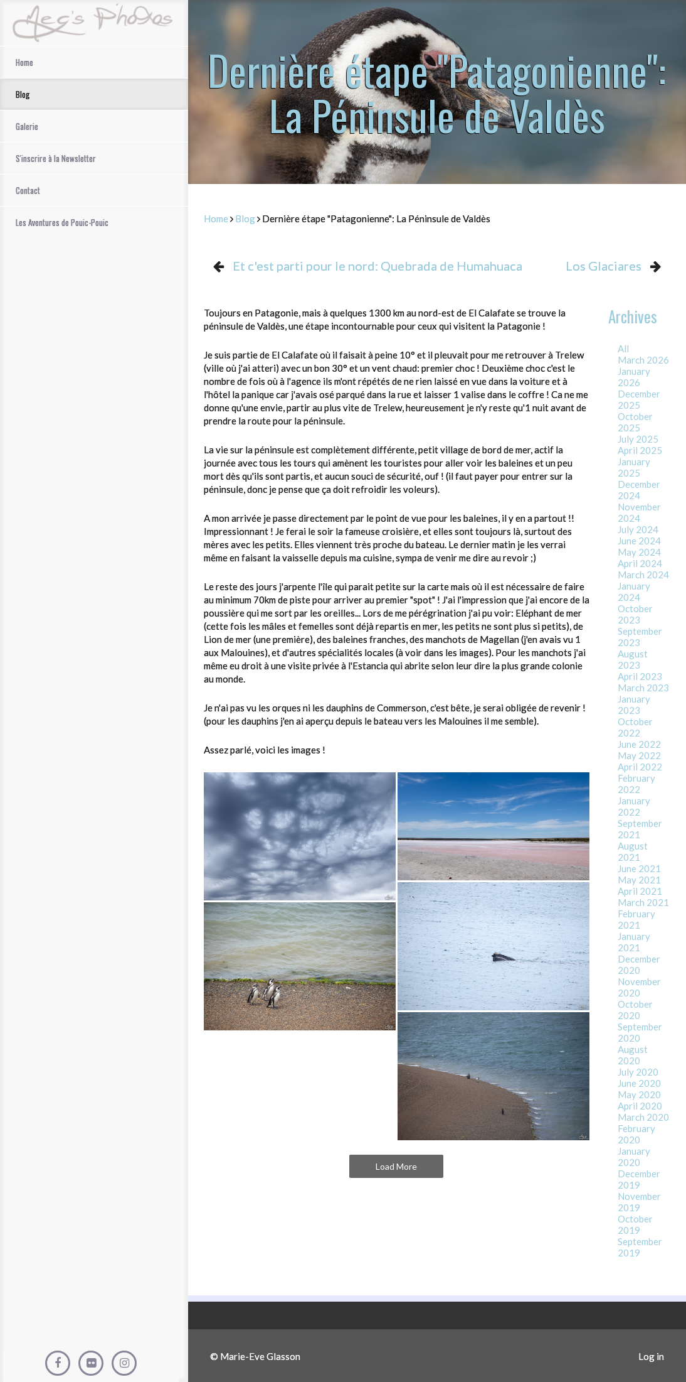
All (623, 348)
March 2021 (643, 902)
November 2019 (639, 1201)
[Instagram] (124, 1363)
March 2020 (643, 1117)
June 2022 (639, 744)
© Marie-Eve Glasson (255, 1356)
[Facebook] (57, 1363)
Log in (651, 1356)
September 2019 (640, 1247)
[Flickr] (90, 1363)
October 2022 (635, 727)
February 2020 (636, 1134)
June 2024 (639, 540)
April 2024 (640, 563)
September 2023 (640, 636)
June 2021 (639, 868)
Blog (245, 218)
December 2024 (639, 489)
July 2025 (638, 439)
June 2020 (639, 1083)
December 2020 (639, 964)
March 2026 (643, 359)
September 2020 (640, 1032)
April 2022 (640, 766)
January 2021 (634, 942)
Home (216, 218)
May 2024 (639, 552)
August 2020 (633, 1055)
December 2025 (639, 399)
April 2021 (640, 891)
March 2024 (643, 574)
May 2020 (639, 1094)
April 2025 (640, 450)
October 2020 (635, 1009)
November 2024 (639, 512)
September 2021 (640, 829)
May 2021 (639, 879)
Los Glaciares (603, 265)
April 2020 (640, 1105)
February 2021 (636, 919)
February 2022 (636, 783)
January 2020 (634, 1156)
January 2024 (634, 591)
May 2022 (639, 755)
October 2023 (635, 614)
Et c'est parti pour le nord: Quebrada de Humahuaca (377, 265)
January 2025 (634, 467)
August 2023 (633, 659)
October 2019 (635, 1224)
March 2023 (643, 687)
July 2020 (638, 1071)
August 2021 (633, 851)
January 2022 (634, 806)
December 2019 (639, 1179)
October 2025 (635, 422)
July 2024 (638, 529)
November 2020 (639, 987)
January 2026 (634, 376)
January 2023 (634, 704)
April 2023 (640, 676)
